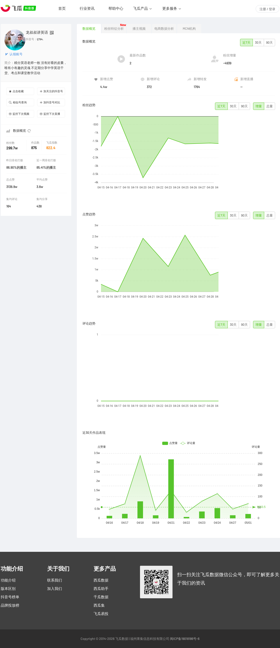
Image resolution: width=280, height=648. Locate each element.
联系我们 (54, 580)
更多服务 (169, 8)
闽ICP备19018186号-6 (184, 639)
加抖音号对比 (50, 102)
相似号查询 (18, 102)
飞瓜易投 (101, 614)
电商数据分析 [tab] (164, 28)
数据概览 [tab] (88, 28)
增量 (258, 106)
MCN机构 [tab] (189, 28)
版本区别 (8, 588)
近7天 (246, 42)
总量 (269, 106)
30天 (258, 42)
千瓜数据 (101, 597)
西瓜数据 (101, 580)
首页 (62, 8)
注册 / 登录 (267, 9)
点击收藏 (16, 91)
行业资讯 (87, 8)
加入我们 (54, 588)
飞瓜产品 (140, 8)
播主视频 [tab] (139, 28)
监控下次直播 (50, 113)
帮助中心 (115, 8)
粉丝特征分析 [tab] (114, 28)
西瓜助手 (101, 588)
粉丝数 (11, 142)
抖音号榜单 (10, 597)
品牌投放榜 (10, 605)
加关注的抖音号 (51, 91)
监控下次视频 (19, 113)
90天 (269, 42)
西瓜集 (99, 605)
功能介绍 (8, 580)
